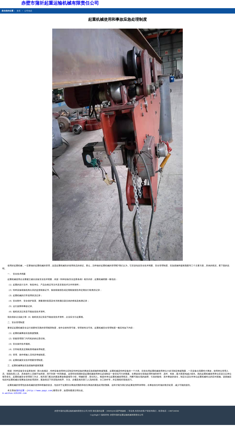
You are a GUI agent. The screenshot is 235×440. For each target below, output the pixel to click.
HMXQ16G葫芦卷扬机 (116, 426)
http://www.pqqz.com (40, 404)
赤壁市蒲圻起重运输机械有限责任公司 (126, 430)
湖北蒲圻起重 (98, 426)
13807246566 (173, 426)
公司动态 (28, 11)
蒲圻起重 (20, 404)
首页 (19, 11)
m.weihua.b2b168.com (14, 408)
